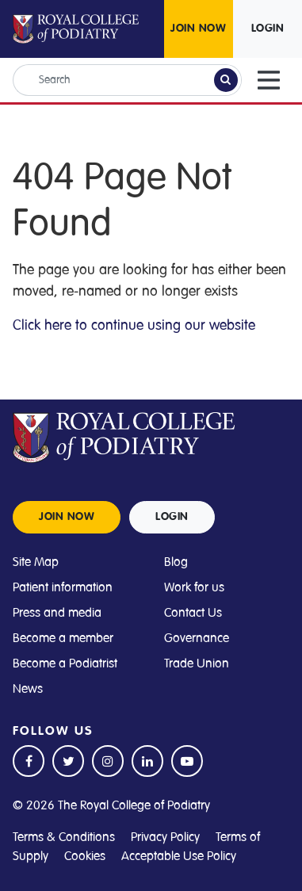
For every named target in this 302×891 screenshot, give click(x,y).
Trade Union (196, 663)
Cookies (84, 856)
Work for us (194, 587)
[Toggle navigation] (268, 80)
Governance (196, 638)
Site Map (36, 562)
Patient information (63, 587)
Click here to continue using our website (134, 325)
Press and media (57, 612)
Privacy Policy (165, 837)
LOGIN (268, 28)
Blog (176, 562)
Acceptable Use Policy (178, 856)
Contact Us (193, 612)
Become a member (63, 638)
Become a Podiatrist (65, 663)
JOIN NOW (198, 28)
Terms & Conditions (64, 837)
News (28, 689)
